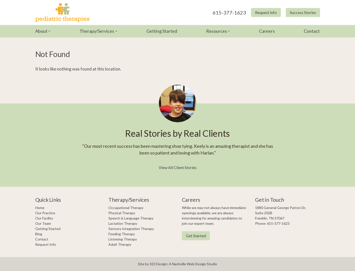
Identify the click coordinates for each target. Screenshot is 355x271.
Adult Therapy (119, 244)
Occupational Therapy (125, 208)
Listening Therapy (122, 239)
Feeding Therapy (121, 234)
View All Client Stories (178, 167)
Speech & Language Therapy (130, 218)
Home (39, 208)
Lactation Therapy (122, 223)
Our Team (43, 223)
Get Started (196, 235)
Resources (216, 31)
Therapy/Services (96, 31)
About (41, 31)
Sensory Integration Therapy (131, 228)
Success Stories (303, 12)
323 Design (158, 264)
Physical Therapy (121, 213)
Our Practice (45, 213)
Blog (38, 234)
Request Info (266, 12)
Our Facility (44, 218)
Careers (267, 31)
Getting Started (161, 31)
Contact (312, 31)
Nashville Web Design (189, 264)
